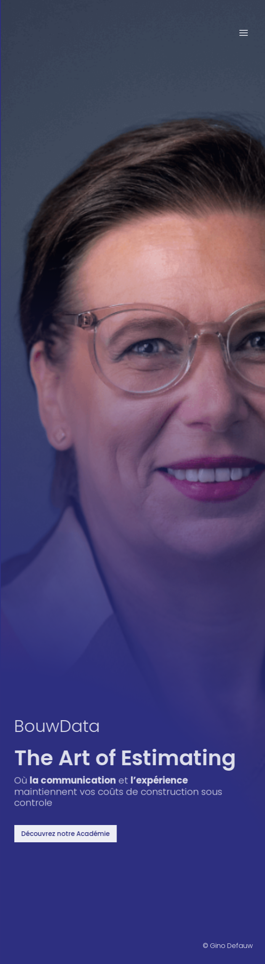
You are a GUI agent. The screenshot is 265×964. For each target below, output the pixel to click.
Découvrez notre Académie (68, 833)
